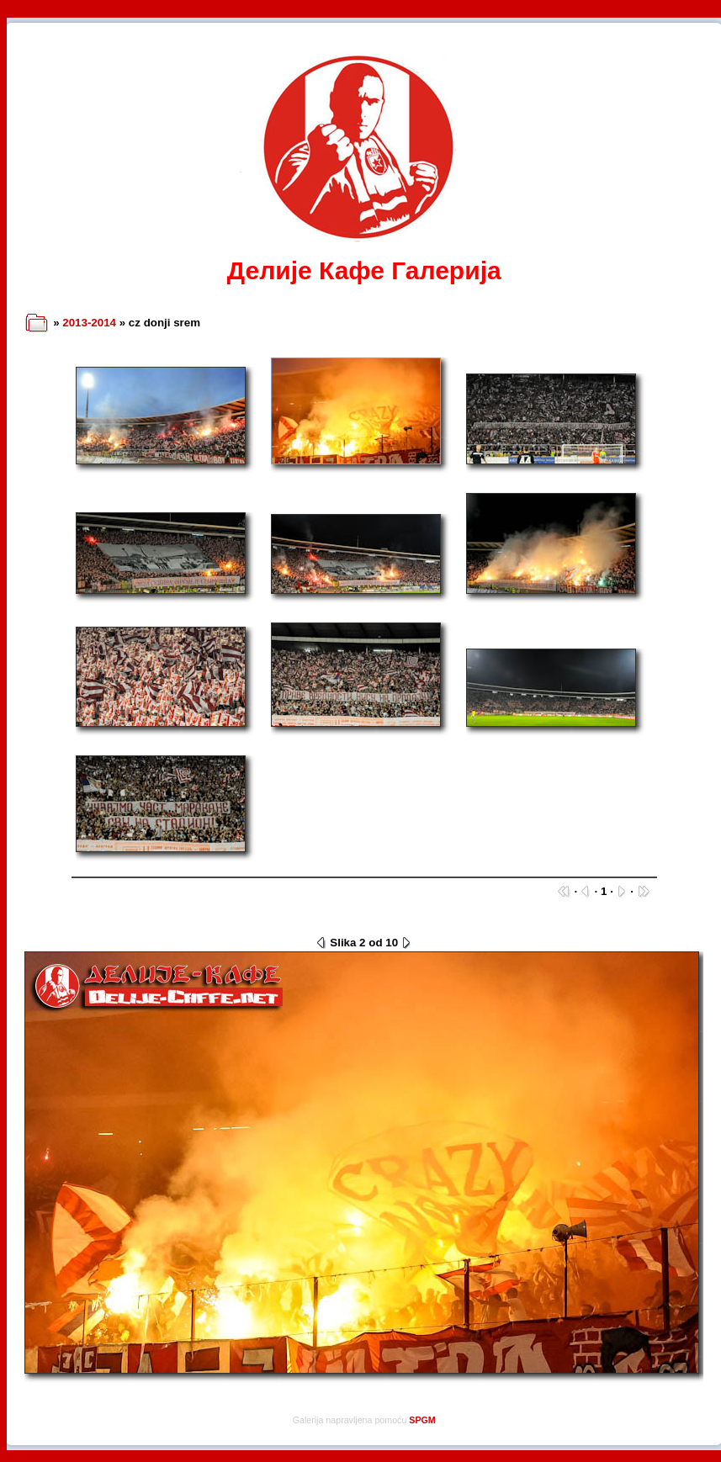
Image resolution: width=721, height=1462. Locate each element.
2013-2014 (89, 322)
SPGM (422, 1420)
